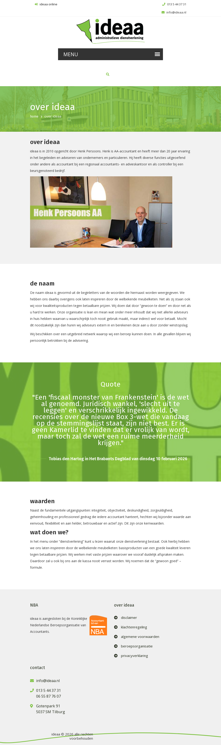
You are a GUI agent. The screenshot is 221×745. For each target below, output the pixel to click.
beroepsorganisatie (137, 646)
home (34, 116)
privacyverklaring (134, 655)
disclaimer (129, 617)
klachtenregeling (134, 627)
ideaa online (46, 4)
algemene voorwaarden (140, 636)
